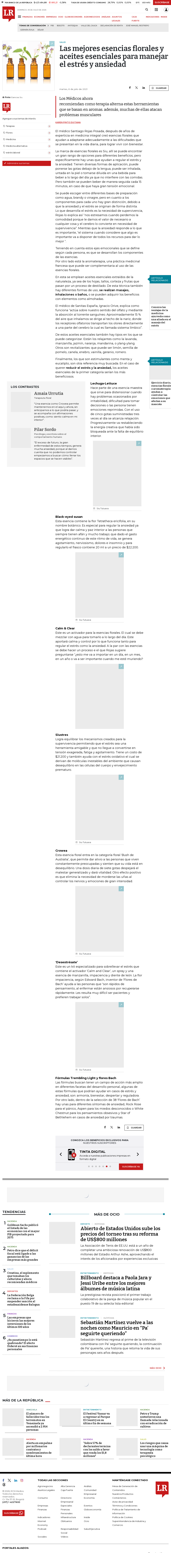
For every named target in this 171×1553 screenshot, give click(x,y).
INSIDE (164, 17)
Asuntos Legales (46, 1489)
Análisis (87, 1486)
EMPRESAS (51, 17)
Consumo (43, 1497)
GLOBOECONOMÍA (73, 17)
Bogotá (60, 26)
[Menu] (19, 16)
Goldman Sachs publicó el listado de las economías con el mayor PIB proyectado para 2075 (23, 1231)
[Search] (146, 9)
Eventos (88, 1505)
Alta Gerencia (68, 1486)
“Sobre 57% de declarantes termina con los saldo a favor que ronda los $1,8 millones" (97, 1449)
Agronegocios (45, 1486)
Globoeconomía (92, 1509)
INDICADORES (152, 17)
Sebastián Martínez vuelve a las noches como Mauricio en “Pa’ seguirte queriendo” (116, 1327)
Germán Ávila (27, 30)
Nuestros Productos (122, 1493)
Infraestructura (68, 1517)
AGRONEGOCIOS (92, 17)
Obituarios (66, 1521)
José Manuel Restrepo (137, 26)
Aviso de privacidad (122, 1501)
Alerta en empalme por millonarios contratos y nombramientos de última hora (39, 1449)
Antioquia (73, 26)
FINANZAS (27, 17)
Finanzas (12, 1313)
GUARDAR (158, 88)
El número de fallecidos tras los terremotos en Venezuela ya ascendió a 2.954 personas (37, 1421)
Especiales (66, 1505)
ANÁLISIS (106, 17)
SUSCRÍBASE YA (131, 1166)
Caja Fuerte (67, 1489)
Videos (64, 1536)
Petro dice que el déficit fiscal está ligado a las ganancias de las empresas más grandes (22, 1255)
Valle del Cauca (89, 26)
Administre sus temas (16, 163)
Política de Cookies (122, 1517)
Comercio (12, 1336)
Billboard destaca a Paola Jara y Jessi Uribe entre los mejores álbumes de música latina (115, 1282)
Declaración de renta (111, 26)
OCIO (60, 17)
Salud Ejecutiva (92, 1528)
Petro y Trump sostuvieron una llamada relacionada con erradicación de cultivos (154, 1420)
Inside (87, 1517)
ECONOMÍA (39, 17)
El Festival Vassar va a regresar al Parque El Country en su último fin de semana (97, 1418)
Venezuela (31, 1409)
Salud (10, 1269)
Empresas (43, 1505)
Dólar (40, 30)
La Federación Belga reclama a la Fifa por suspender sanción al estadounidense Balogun (23, 1299)
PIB (52, 26)
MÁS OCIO (155, 1367)
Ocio (86, 1521)
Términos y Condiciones (124, 1505)
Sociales (42, 1536)
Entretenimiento (92, 1409)
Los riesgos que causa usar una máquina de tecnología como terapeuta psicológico (154, 1449)
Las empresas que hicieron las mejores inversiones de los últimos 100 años (20, 1322)
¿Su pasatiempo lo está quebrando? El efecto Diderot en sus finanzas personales (22, 1344)
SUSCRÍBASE (162, 2)
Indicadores (44, 1517)
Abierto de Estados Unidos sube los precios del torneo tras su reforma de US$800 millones (120, 1233)
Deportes (12, 1291)
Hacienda (12, 1221)
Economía (89, 1497)
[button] (59, 1154)
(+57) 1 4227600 (11, 1501)
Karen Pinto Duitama (68, 122)
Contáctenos (119, 1497)
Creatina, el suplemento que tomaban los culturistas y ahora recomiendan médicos (23, 1277)
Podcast (42, 1528)
